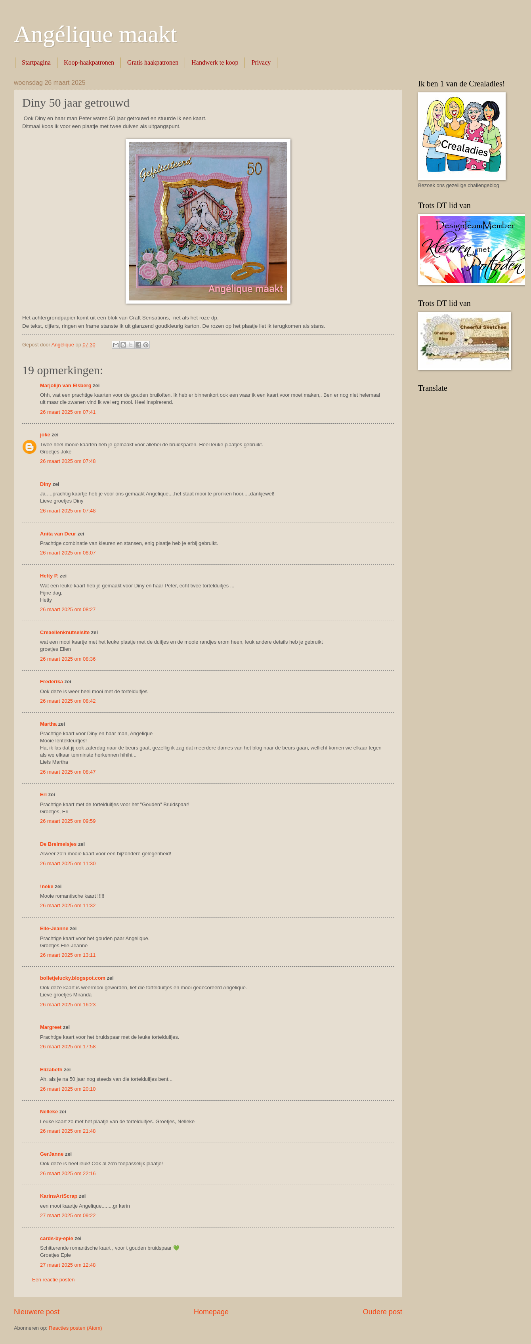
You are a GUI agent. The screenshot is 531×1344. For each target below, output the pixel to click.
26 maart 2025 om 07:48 (68, 461)
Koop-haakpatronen (89, 62)
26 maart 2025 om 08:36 (68, 659)
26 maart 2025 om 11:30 (68, 863)
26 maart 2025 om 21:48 (68, 1131)
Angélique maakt (95, 34)
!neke (46, 886)
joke (45, 435)
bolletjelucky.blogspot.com (72, 978)
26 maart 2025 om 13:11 (68, 955)
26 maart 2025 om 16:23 (68, 1005)
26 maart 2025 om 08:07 (68, 553)
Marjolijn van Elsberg (66, 385)
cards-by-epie (56, 1238)
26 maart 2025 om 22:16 (68, 1173)
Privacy (261, 62)
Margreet (50, 1027)
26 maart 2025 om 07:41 (68, 412)
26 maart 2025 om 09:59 (68, 821)
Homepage (211, 1312)
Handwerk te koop (214, 62)
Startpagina (36, 62)
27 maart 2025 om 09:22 (68, 1215)
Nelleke (49, 1112)
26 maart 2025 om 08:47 (68, 772)
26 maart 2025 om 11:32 (68, 905)
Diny (45, 484)
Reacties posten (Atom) (75, 1328)
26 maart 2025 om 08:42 (68, 701)
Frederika (51, 681)
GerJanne (51, 1154)
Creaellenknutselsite (65, 632)
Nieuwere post (36, 1312)
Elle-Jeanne (54, 928)
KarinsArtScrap (58, 1196)
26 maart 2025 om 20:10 (68, 1089)
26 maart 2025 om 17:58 (68, 1047)
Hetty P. (49, 576)
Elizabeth (51, 1070)
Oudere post (382, 1312)
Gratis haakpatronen (152, 62)
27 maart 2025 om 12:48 (68, 1265)
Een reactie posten (53, 1280)
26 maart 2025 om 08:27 (68, 609)
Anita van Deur (58, 534)
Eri (44, 794)
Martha (48, 724)
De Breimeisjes (58, 844)
